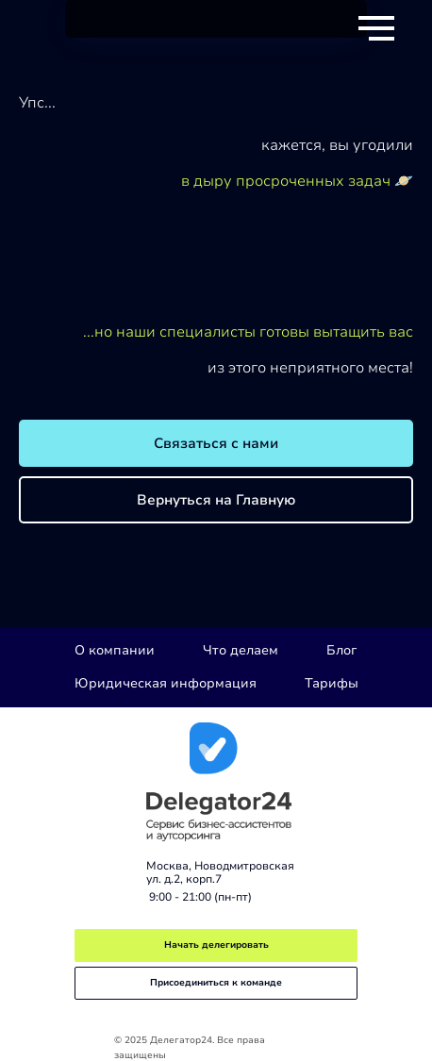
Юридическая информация (166, 683)
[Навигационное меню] (376, 28)
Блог (341, 650)
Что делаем (240, 650)
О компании (115, 650)
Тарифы (331, 683)
